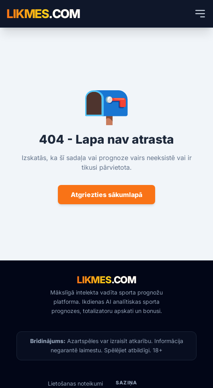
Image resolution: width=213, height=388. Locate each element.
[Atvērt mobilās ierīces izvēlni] (200, 13)
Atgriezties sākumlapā (106, 195)
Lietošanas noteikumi (75, 383)
